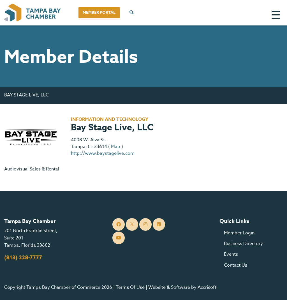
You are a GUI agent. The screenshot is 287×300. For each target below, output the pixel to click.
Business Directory (243, 243)
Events (231, 254)
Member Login (239, 233)
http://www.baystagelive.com (103, 153)
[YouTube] (118, 238)
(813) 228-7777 (23, 258)
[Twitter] (132, 224)
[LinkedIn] (159, 224)
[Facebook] (118, 224)
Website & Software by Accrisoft (182, 287)
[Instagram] (145, 224)
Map (115, 146)
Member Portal (99, 12)
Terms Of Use (130, 287)
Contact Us (235, 265)
